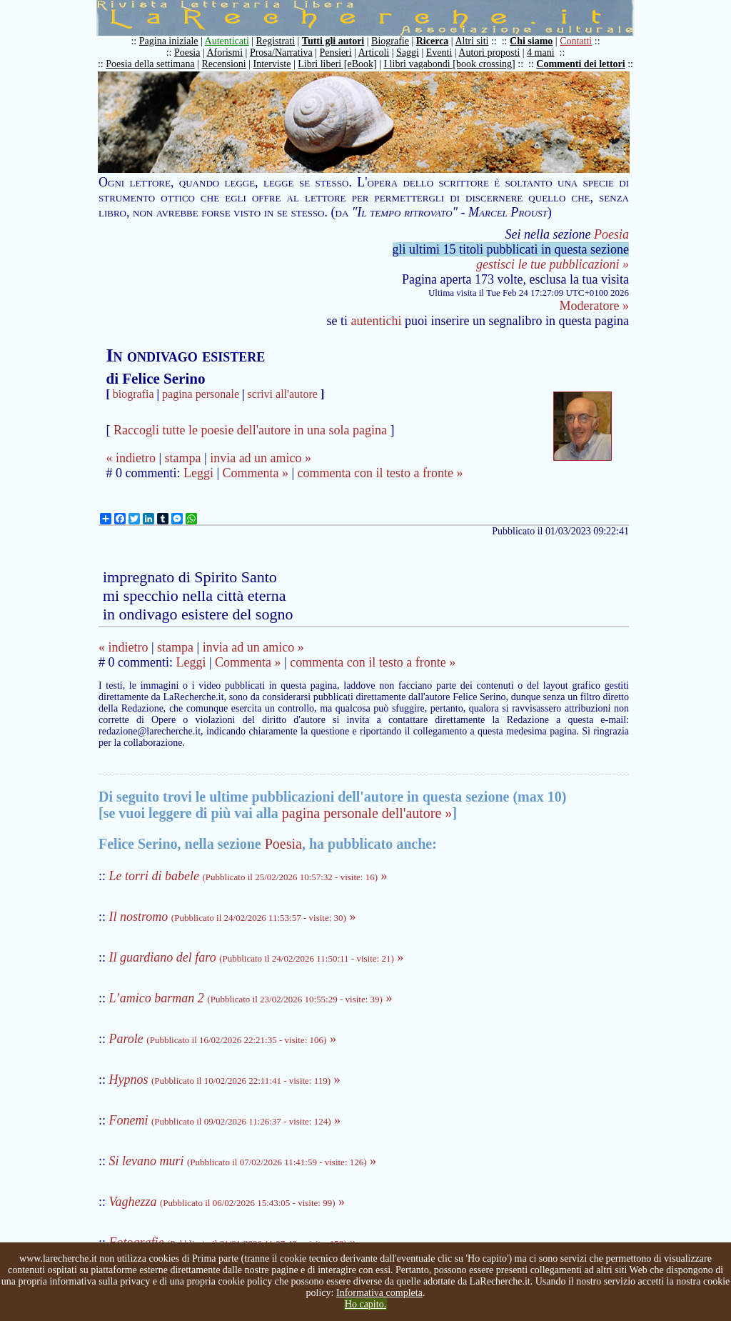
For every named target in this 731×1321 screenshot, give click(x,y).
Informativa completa (379, 1292)
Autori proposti (489, 52)
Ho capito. (365, 1304)
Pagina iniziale (168, 41)
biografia (133, 394)
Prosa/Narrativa (281, 52)
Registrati (275, 41)
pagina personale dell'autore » (367, 813)
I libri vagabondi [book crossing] (449, 64)
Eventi (439, 52)
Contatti (576, 41)
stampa (183, 458)
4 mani (541, 52)
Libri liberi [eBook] (337, 64)
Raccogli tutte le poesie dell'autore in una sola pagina (250, 430)
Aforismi (225, 52)
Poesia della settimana (150, 64)
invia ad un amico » (260, 458)
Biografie (390, 41)
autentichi (376, 321)
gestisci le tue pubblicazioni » (552, 264)
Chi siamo (531, 41)
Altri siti (471, 41)
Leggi (198, 473)
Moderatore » (594, 306)
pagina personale (200, 394)
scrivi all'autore (283, 394)
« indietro (131, 458)
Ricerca (432, 41)
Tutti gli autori (333, 41)
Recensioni (224, 64)
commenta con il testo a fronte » (380, 473)
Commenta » (256, 473)
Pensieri (336, 52)
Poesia (187, 52)
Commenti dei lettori (580, 64)
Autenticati (227, 41)
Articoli (374, 52)
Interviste (272, 64)
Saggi (407, 52)
